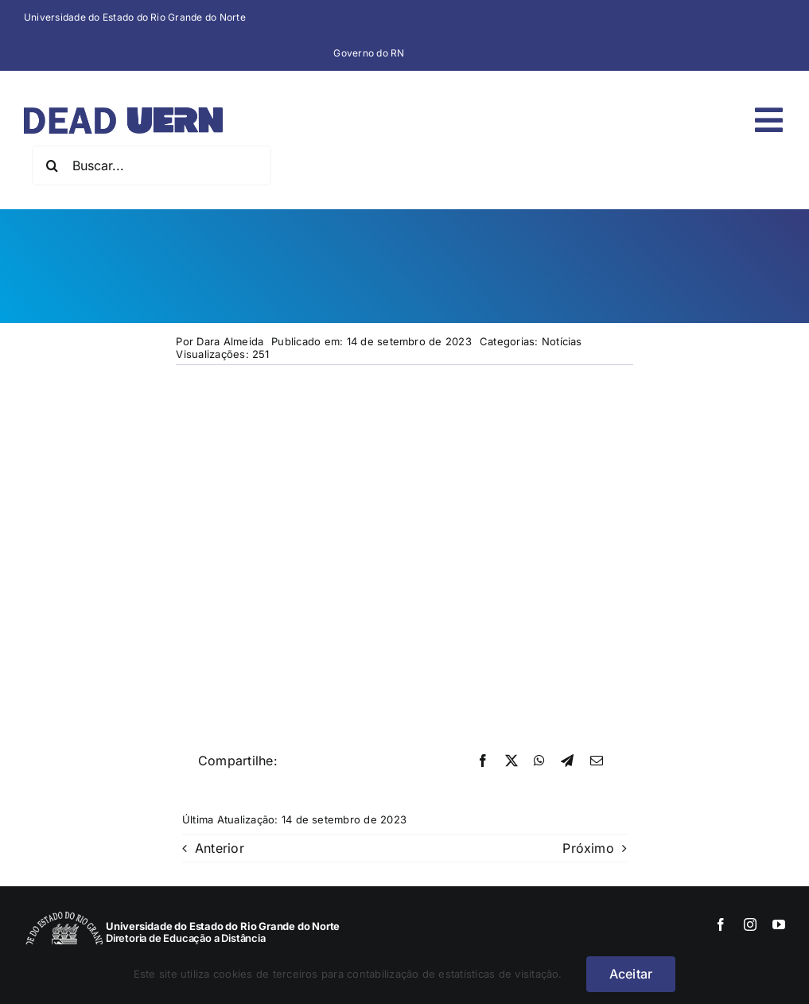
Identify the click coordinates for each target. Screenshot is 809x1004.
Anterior (219, 848)
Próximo (588, 848)
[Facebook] (483, 761)
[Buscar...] (151, 165)
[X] (511, 761)
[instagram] (750, 924)
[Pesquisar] (52, 165)
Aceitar (631, 974)
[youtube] (778, 924)
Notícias (562, 341)
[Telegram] (567, 761)
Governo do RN (368, 53)
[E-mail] (596, 761)
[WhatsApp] (539, 761)
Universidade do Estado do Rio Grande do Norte (135, 17)
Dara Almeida (229, 341)
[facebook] (720, 924)
